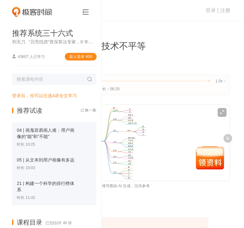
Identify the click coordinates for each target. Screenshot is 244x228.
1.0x (220, 81)
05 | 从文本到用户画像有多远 (45, 159)
